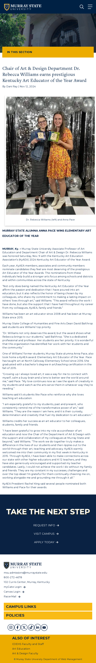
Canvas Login (12, 591)
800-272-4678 (13, 577)
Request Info (44, 525)
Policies (15, 615)
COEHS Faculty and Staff (28, 644)
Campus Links (21, 606)
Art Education (21, 648)
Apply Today (44, 542)
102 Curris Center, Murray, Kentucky (27, 582)
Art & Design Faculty (25, 653)
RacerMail (10, 596)
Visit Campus (44, 533)
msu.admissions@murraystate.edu (25, 572)
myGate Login (13, 586)
